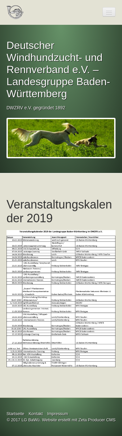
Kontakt (36, 413)
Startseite (15, 413)
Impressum (57, 413)
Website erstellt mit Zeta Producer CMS (78, 419)
